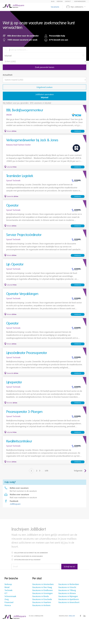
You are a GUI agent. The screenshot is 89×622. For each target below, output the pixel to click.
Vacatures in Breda (40, 596)
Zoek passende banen (44, 67)
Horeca (8, 605)
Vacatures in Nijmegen (68, 596)
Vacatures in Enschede (42, 599)
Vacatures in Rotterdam (68, 584)
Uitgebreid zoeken (44, 87)
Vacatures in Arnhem (41, 605)
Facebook (80, 615)
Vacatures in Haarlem (41, 602)
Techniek (8, 590)
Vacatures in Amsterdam (43, 584)
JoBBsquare (15, 504)
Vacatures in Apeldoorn (68, 599)
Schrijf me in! (69, 566)
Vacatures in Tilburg (67, 590)
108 (46, 470)
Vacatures (55, 7)
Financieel (9, 602)
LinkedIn (84, 615)
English (72, 616)
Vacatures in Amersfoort (68, 602)
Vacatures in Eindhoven (42, 590)
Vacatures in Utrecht (67, 587)
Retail (7, 587)
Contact (68, 1)
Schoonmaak (10, 596)
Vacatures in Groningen (42, 593)
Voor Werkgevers (80, 1)
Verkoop (8, 584)
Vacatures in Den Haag (42, 587)
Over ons (60, 1)
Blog (52, 1)
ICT (6, 593)
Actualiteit (7, 74)
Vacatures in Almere (67, 593)
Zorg (7, 599)
